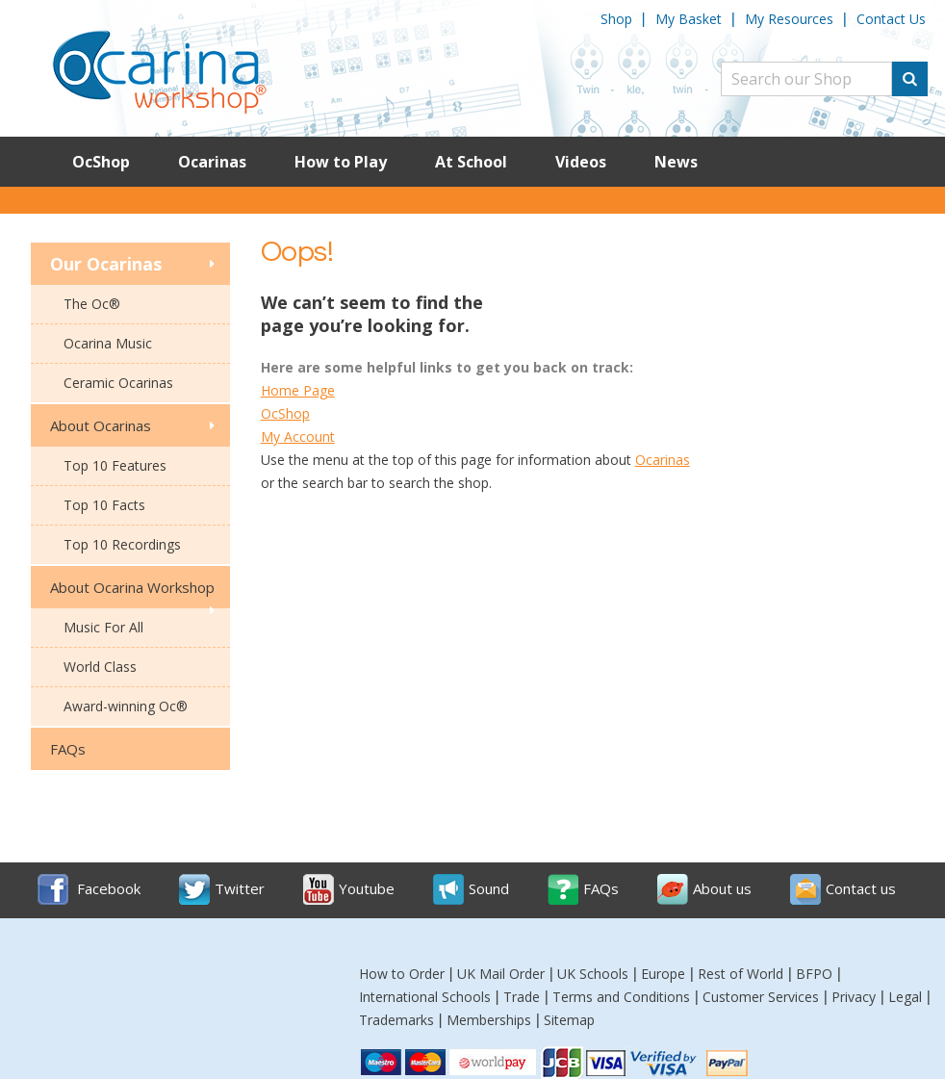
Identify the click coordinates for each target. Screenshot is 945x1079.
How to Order (402, 973)
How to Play (340, 161)
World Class (100, 666)
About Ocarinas (100, 425)
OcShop (101, 161)
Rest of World (740, 973)
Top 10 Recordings (122, 544)
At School (471, 161)
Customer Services (760, 997)
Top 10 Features (115, 465)
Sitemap (569, 1020)
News (676, 161)
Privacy (853, 997)
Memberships (489, 1020)
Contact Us (891, 19)
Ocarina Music (108, 343)
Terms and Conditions (621, 997)
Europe (663, 973)
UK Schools (592, 973)
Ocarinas (212, 161)
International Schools (425, 997)
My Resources (789, 19)
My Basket (688, 19)
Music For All (103, 627)
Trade (521, 997)
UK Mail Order (501, 973)
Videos (580, 161)
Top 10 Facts (104, 505)
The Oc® (92, 304)
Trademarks (396, 1020)
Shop (616, 19)
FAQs (68, 748)
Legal (905, 997)
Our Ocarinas (106, 263)
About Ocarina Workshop (132, 587)
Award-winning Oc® (126, 706)
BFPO (814, 973)
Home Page (298, 390)
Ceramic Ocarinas (118, 382)
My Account (298, 436)
